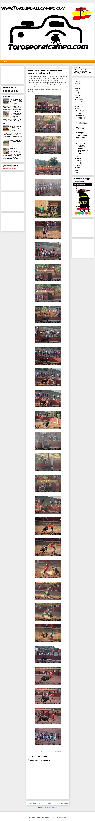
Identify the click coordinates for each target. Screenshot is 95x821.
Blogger (64, 817)
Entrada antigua (63, 803)
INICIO (6, 61)
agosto (78, 106)
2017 (76, 170)
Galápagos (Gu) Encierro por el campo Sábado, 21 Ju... (82, 139)
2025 (76, 81)
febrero (79, 165)
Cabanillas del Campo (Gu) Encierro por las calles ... (82, 112)
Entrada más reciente (34, 803)
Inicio (49, 803)
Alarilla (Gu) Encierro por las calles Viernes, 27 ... (81, 129)
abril (78, 160)
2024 (76, 83)
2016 (76, 172)
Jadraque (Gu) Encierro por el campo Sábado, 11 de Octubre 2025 (16, 142)
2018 (76, 97)
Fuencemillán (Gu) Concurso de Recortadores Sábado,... (81, 146)
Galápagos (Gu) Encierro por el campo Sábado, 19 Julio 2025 (15, 150)
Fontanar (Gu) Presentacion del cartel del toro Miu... (82, 134)
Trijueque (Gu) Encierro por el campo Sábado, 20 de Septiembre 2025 (16, 113)
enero (78, 167)
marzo (78, 163)
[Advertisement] (12, 74)
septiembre (80, 104)
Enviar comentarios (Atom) (51, 807)
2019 (76, 95)
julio (78, 108)
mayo (78, 158)
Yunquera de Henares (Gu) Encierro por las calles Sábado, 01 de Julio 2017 (15, 128)
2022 (76, 88)
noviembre (79, 99)
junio (78, 156)
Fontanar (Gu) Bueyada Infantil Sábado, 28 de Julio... (81, 118)
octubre (79, 101)
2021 (76, 90)
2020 (76, 93)
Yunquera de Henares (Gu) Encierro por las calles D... (82, 152)
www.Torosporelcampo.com (33, 7)
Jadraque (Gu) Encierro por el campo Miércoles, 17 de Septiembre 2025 (16, 100)
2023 (76, 86)
